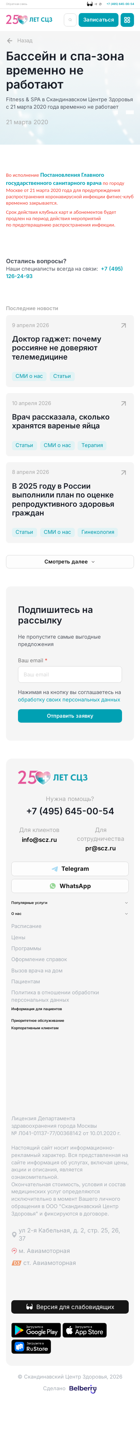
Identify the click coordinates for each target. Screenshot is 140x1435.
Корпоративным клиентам (56, 1058)
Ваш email (32, 665)
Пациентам (25, 999)
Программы (26, 966)
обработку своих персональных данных (69, 703)
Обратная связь (25, 6)
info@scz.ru (39, 844)
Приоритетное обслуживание (61, 1047)
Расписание (26, 944)
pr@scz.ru (100, 852)
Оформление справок (39, 978)
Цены (18, 955)
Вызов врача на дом (36, 988)
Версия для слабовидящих (75, 1339)
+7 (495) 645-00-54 (108, 6)
